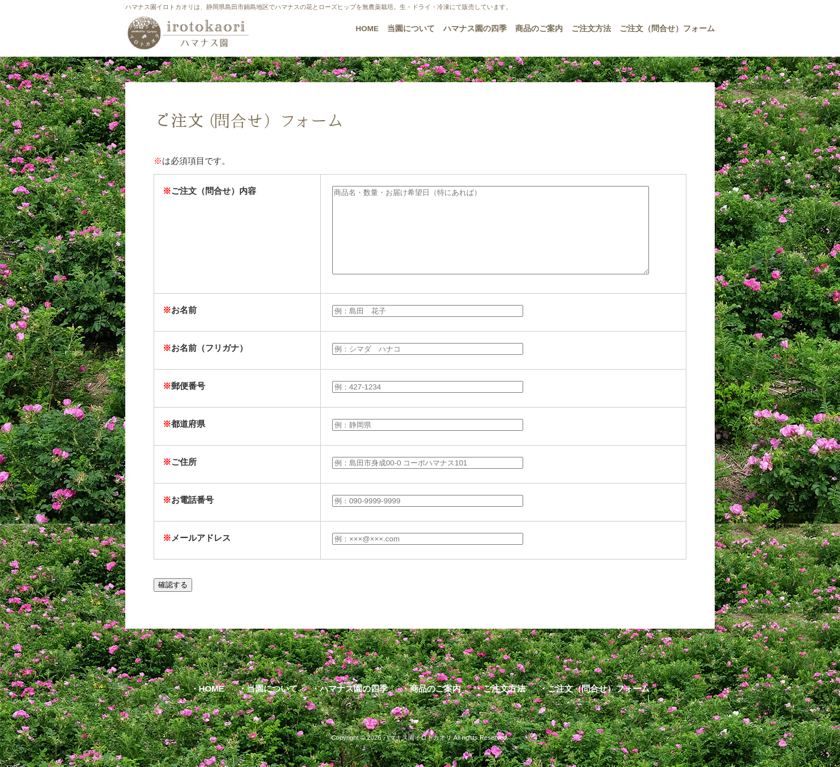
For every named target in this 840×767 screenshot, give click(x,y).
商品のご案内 (435, 705)
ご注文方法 (504, 705)
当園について (272, 705)
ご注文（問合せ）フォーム (599, 705)
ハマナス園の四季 (354, 705)
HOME (211, 705)
